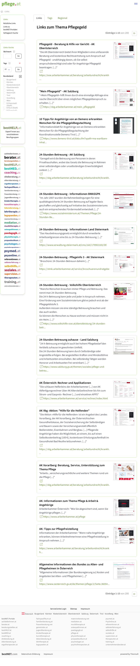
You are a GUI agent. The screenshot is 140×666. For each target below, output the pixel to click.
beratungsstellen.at (9, 627)
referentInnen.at (112, 624)
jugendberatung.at (44, 630)
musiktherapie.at (78, 624)
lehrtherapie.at (42, 641)
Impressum (85, 609)
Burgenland (11, 79)
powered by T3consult (129, 654)
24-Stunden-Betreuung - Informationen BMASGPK (69, 194)
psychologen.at (77, 641)
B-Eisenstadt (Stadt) (12, 104)
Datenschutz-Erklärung (30, 654)
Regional (62, 18)
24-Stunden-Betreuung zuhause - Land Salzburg (68, 340)
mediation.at (76, 621)
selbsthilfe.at (111, 630)
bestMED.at (6, 633)
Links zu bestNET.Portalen (10, 28)
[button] (136, 4)
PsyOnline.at (111, 621)
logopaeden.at (42, 644)
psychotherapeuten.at (80, 644)
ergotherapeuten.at (10, 644)
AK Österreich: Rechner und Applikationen (65, 383)
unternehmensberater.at (116, 644)
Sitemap (73, 609)
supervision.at (111, 636)
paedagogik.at (77, 630)
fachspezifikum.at (43, 618)
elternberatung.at (9, 641)
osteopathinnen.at (78, 627)
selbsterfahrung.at (113, 627)
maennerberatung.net (80, 618)
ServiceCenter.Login (58, 609)
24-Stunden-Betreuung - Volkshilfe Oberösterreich (70, 285)
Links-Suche (8, 47)
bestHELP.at (6, 630)
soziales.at (110, 633)
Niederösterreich (13, 85)
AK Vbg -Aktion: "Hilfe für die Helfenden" (64, 411)
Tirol (8, 95)
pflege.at (74, 633)
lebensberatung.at (43, 639)
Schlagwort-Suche (10, 33)
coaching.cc (6, 636)
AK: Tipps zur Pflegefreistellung (58, 529)
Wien (9, 100)
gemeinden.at (42, 627)
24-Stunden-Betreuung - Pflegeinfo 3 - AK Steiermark (71, 257)
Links (7, 11)
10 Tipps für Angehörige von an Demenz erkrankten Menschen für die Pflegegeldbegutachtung (70, 121)
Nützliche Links (9, 23)
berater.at (5, 624)
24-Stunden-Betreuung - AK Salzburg (61, 155)
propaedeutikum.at (79, 639)
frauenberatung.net (44, 624)
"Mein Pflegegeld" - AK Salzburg (58, 91)
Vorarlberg (11, 98)
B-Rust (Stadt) (12, 107)
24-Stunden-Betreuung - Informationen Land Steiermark (74, 229)
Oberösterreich (13, 87)
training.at (110, 641)
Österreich (27, 614)
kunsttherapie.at (43, 636)
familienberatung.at (44, 621)
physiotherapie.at (78, 636)
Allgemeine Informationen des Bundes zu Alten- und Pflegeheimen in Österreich (71, 566)
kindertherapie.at (43, 633)
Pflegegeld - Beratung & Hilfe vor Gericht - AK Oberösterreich (67, 46)
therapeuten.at (112, 639)
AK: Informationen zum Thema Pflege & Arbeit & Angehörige (68, 503)
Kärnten (10, 82)
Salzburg (10, 90)
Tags (49, 18)
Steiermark (11, 92)
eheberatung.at (8, 639)
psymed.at (110, 618)
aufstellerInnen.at (9, 621)
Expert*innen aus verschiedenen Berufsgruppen (12, 133)
